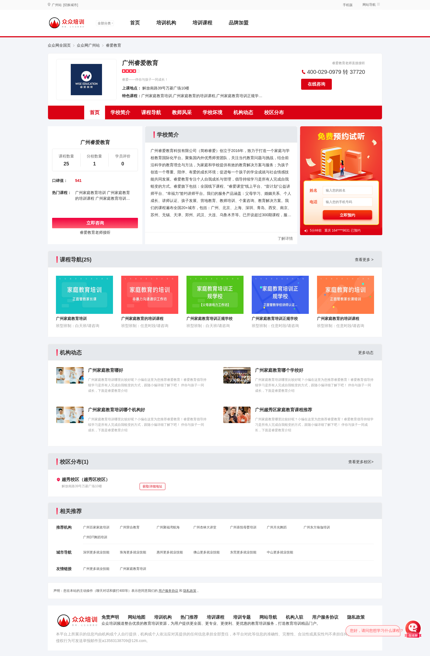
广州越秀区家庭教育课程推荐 (283, 409)
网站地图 (136, 617)
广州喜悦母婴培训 (243, 527)
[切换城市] (70, 5)
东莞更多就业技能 (243, 552)
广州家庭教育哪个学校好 (279, 370)
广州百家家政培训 (96, 527)
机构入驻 (294, 617)
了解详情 (285, 238)
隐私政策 (189, 591)
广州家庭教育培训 (90, 192)
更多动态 (366, 352)
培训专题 (242, 617)
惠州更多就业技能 (170, 552)
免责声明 (110, 617)
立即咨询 (95, 223)
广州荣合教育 (130, 527)
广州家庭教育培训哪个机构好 (116, 409)
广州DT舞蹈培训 (95, 537)
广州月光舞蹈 (277, 527)
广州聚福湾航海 (168, 527)
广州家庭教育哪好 (105, 370)
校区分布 (274, 112)
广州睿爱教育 (140, 63)
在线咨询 (316, 84)
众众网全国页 (59, 45)
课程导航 (151, 112)
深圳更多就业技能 (96, 552)
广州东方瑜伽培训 (317, 527)
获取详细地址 (152, 486)
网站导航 (369, 5)
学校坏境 (212, 112)
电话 (313, 202)
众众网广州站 (88, 45)
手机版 (348, 5)
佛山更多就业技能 (206, 552)
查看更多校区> (361, 462)
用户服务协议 (168, 591)
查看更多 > (364, 259)
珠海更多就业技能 (133, 552)
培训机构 (166, 23)
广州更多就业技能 (96, 569)
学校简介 (120, 112)
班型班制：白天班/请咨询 (77, 325)
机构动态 (243, 112)
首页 (135, 23)
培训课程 (202, 23)
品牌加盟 (238, 23)
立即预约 (347, 215)
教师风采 (182, 112)
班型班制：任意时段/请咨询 (144, 325)
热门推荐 (189, 617)
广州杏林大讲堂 (204, 527)
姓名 (313, 190)
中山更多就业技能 (280, 552)
